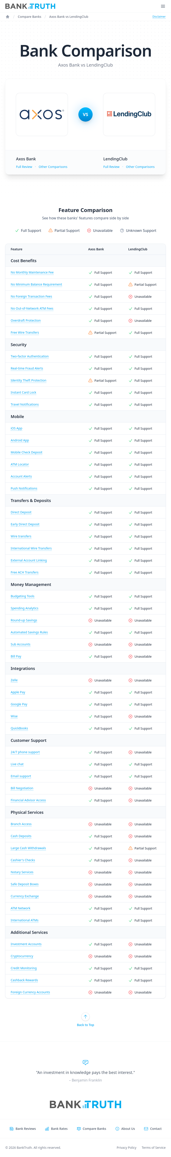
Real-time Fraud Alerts (27, 368)
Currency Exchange (25, 896)
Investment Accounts (26, 944)
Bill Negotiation (22, 788)
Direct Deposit (21, 512)
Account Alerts (21, 476)
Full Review (24, 167)
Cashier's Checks (23, 860)
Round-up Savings (24, 620)
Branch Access (21, 824)
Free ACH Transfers (25, 572)
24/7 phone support (25, 752)
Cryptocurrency (22, 956)
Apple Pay (18, 692)
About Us (128, 1128)
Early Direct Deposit (25, 524)
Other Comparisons (53, 167)
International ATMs (25, 920)
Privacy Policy (126, 1147)
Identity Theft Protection (28, 380)
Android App (20, 440)
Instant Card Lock (23, 392)
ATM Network (20, 908)
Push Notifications (24, 488)
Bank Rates (59, 1128)
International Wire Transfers (31, 548)
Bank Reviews (26, 1128)
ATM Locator (20, 464)
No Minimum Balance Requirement (36, 284)
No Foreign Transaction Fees (31, 296)
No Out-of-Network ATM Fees (32, 308)
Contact (156, 1128)
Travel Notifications (25, 404)
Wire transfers (21, 536)
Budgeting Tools (23, 596)
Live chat (17, 764)
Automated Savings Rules (29, 632)
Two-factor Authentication (30, 356)
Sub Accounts (21, 644)
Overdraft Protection (26, 320)
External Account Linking (29, 560)
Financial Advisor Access (28, 800)
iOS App (16, 428)
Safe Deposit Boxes (25, 884)
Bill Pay (16, 656)
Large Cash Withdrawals (28, 848)
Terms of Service (154, 1147)
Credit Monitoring (24, 968)
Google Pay (19, 704)
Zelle (14, 680)
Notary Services (22, 872)
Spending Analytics (24, 608)
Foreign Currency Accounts (30, 992)
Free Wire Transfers (25, 332)
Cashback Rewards (24, 980)
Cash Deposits (21, 836)
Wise (14, 716)
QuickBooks (19, 728)
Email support (21, 776)
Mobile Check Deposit (26, 452)
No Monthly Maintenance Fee (32, 272)
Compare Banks (29, 16)
